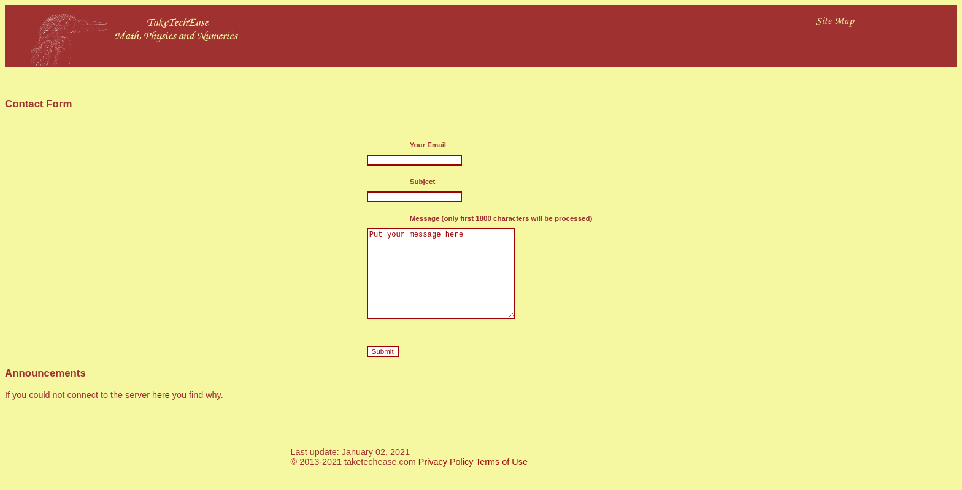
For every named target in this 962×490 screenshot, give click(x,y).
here (161, 413)
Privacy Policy (446, 480)
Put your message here (447, 282)
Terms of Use (501, 480)
